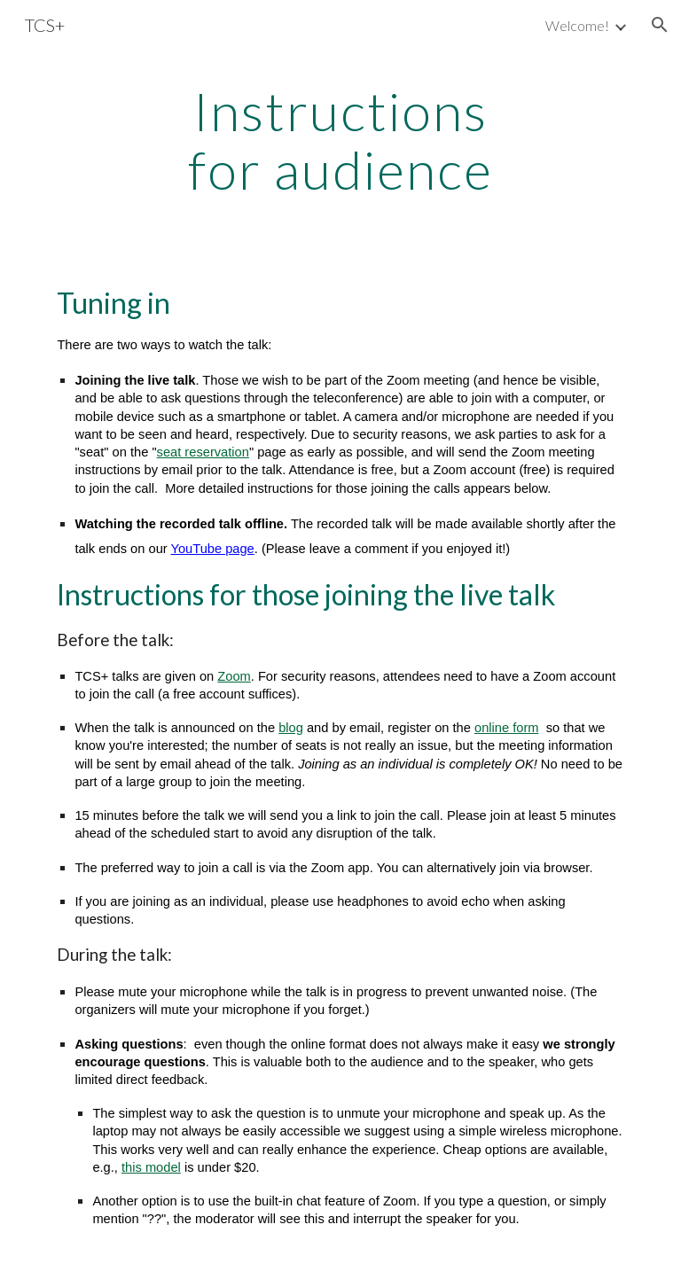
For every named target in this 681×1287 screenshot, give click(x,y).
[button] (659, 25)
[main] (340, 140)
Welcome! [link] (577, 25)
